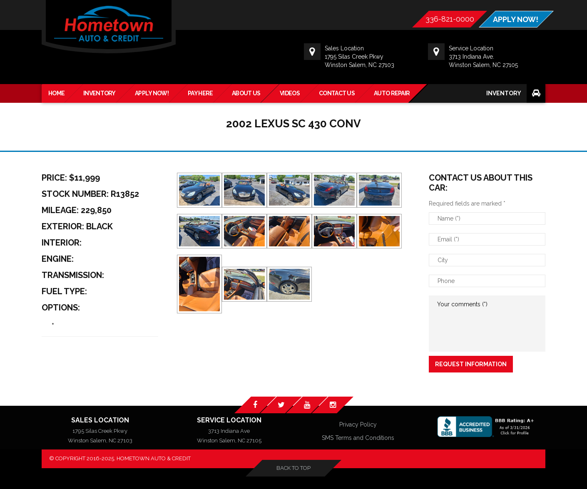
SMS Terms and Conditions (358, 437)
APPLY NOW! (515, 19)
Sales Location (100, 420)
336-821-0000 (449, 19)
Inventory (503, 93)
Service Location (229, 420)
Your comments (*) (487, 323)
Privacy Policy (358, 424)
